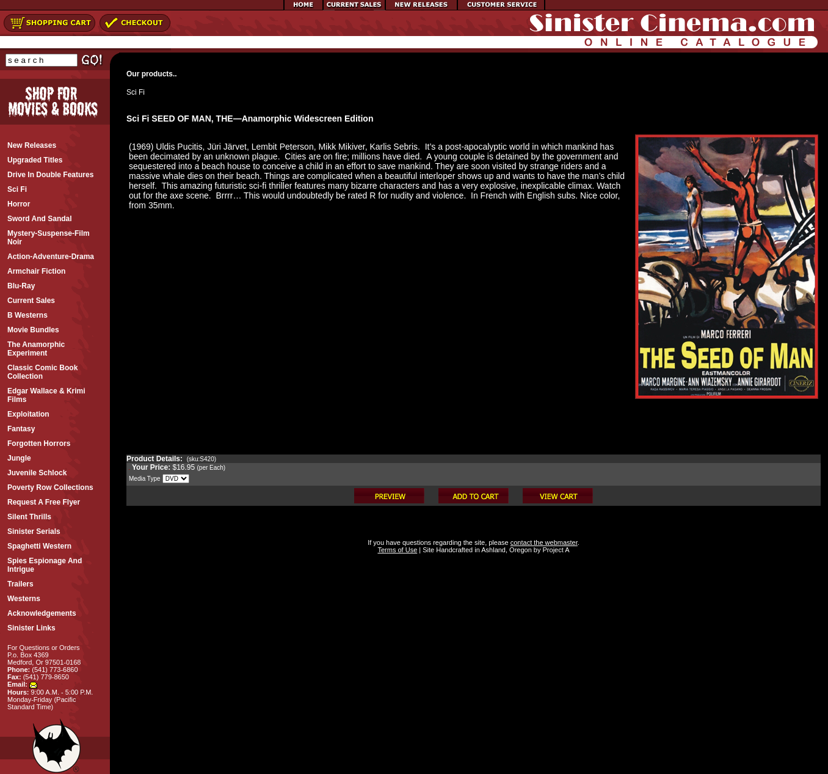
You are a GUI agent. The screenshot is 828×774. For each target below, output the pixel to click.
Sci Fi (135, 92)
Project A (554, 549)
